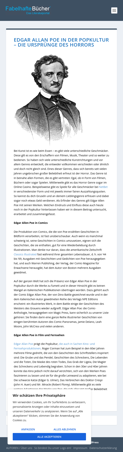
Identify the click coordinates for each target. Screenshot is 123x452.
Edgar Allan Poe (23, 344)
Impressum (80, 448)
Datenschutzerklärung (103, 448)
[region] (49, 416)
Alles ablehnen (65, 429)
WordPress (92, 442)
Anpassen (28, 429)
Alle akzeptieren (49, 437)
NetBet (103, 187)
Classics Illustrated (25, 254)
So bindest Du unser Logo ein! (52, 448)
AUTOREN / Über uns (19, 448)
